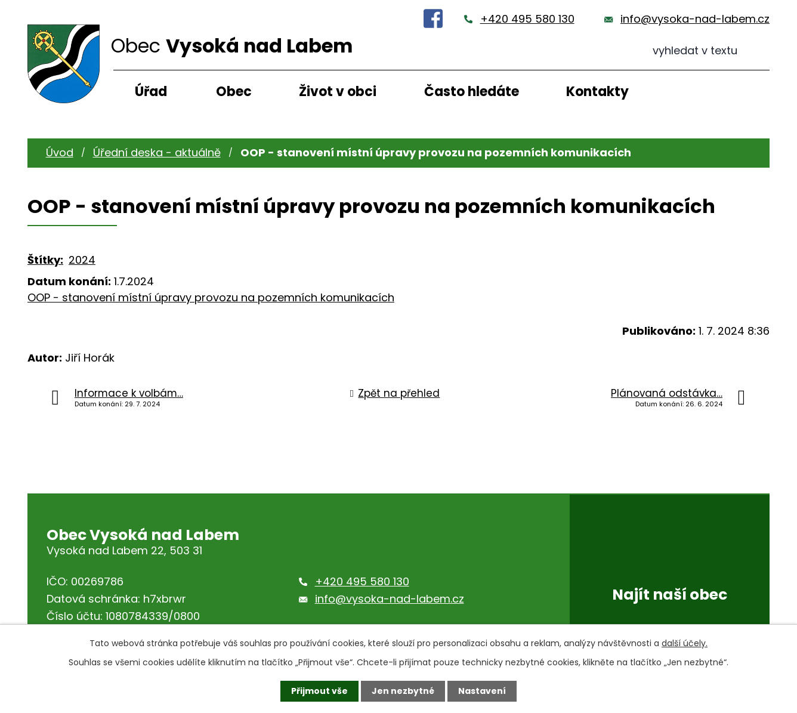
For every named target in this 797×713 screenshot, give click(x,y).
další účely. (685, 643)
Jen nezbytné (403, 691)
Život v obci (337, 91)
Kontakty (597, 91)
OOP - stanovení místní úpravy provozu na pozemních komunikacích (210, 297)
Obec (234, 91)
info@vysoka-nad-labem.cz (695, 18)
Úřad (151, 91)
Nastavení (482, 691)
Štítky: (45, 259)
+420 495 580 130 (527, 18)
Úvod (59, 152)
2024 (82, 259)
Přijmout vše (319, 691)
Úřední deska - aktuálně (157, 152)
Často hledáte (471, 91)
